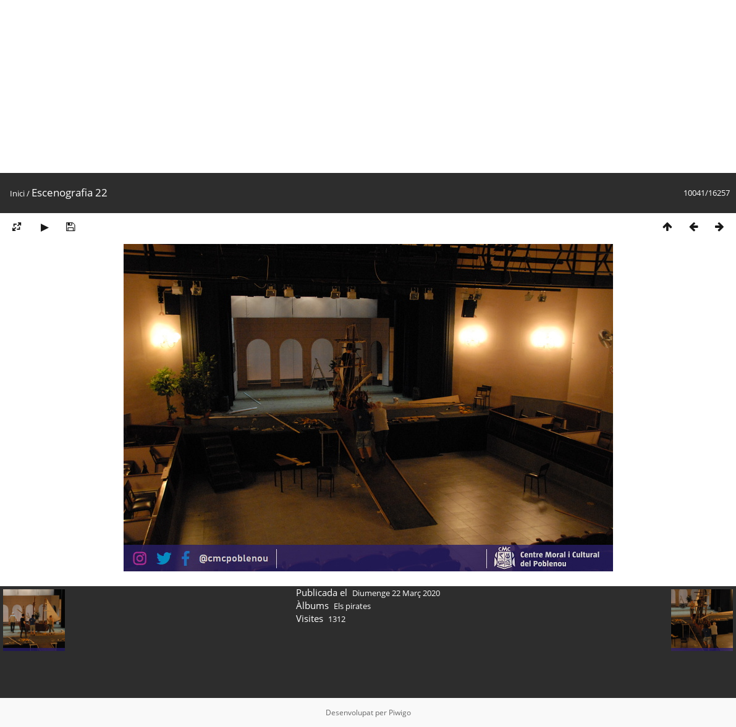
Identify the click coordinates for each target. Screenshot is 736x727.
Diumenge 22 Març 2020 (396, 593)
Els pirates (352, 605)
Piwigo (400, 712)
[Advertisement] (368, 86)
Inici (17, 193)
